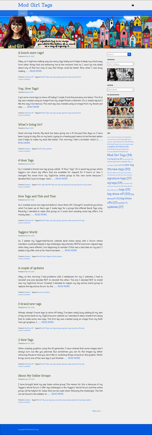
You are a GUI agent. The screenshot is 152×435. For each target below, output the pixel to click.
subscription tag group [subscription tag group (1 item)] (113, 186)
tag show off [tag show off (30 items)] (118, 194)
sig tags (58, 77)
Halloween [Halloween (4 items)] (123, 147)
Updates (27, 149)
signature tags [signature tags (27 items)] (119, 178)
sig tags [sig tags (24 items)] (114, 183)
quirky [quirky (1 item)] (117, 175)
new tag (57, 185)
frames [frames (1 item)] (122, 144)
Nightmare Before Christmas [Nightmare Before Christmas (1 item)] (115, 172)
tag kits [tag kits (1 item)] (116, 190)
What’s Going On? (30, 124)
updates (49, 149)
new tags (53, 77)
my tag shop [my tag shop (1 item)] (127, 159)
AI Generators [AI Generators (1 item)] (119, 137)
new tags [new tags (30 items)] (121, 169)
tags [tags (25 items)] (124, 189)
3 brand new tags (29, 304)
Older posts (97, 411)
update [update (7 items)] (123, 203)
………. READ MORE (34, 71)
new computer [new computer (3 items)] (123, 162)
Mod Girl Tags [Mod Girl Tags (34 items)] (119, 155)
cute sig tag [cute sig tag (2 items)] (122, 139)
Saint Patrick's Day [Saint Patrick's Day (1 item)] (126, 175)
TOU (31, 13)
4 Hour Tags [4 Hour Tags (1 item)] (111, 137)
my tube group (61, 400)
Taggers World (27, 232)
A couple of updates (31, 268)
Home (22, 13)
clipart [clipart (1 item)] (115, 139)
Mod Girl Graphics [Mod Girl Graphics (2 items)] (121, 152)
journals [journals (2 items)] (110, 149)
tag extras (40, 292)
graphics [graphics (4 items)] (113, 147)
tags (82, 220)
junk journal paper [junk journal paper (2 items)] (121, 149)
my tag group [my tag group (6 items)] (114, 159)
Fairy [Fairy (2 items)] (111, 144)
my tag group (50, 400)
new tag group (65, 185)
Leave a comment (24, 79)
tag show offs (76, 77)
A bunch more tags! (31, 53)
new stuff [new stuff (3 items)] (119, 165)
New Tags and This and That (37, 196)
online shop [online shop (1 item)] (127, 172)
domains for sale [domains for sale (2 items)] (123, 142)
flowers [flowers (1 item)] (117, 144)
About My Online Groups (34, 375)
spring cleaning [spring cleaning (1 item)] (127, 183)
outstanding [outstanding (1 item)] (111, 175)
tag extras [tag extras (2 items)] (125, 186)
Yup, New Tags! (28, 88)
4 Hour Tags (26, 160)
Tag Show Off (29, 77)
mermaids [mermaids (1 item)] (110, 151)
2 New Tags (25, 340)
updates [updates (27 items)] (115, 207)
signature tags (66, 77)
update (89, 185)
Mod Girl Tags (35, 5)
